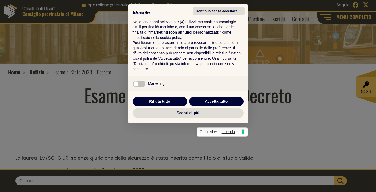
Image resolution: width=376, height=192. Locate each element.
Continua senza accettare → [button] (219, 43)
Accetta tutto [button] (216, 133)
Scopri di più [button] (188, 145)
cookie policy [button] (170, 70)
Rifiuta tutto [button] (159, 133)
